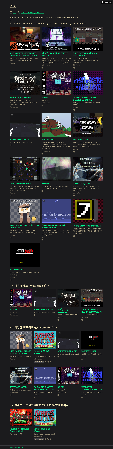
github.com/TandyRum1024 (31, 12)
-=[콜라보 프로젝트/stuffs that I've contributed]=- (39, 405)
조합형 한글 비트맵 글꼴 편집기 (87, 225)
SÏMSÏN (45, 97)
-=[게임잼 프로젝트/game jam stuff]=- (33, 327)
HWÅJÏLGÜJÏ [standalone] (21, 97)
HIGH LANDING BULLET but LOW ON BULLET (20, 352)
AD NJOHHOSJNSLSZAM (20, 183)
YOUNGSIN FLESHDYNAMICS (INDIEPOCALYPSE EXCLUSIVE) (23, 54)
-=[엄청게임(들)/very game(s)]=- (30, 285)
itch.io (11, 447)
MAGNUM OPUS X (81, 139)
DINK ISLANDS (48, 139)
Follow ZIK (106, 2)
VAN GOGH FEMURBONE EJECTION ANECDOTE (84, 98)
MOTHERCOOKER (17, 269)
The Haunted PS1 (16, 434)
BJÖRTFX (45, 183)
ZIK (14, 12)
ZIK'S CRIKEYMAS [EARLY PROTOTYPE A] (85, 54)
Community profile (18, 447)
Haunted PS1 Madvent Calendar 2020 (19, 430)
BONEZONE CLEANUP (19, 139)
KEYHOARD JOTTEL (81, 183)
